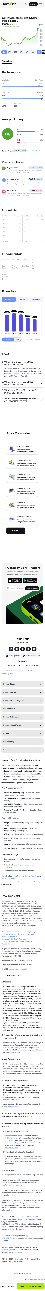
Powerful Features (10, 818)
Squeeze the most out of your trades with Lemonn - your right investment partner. (22, 573)
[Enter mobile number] (18, 588)
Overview (7, 62)
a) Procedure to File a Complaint (16, 1131)
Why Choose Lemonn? (11, 788)
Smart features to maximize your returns (20, 871)
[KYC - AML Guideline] (10, 934)
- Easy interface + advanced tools (23, 811)
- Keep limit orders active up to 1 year (23, 834)
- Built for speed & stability (22, 799)
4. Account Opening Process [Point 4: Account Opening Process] (14, 1080)
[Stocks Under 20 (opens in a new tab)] (22, 463)
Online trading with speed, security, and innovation (19, 866)
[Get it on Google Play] (30, 580)
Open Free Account (32, 588)
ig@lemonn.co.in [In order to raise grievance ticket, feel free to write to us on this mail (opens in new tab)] (12, 1106)
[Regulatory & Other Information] (15, 939)
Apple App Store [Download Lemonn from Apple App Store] (8, 878)
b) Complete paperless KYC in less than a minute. (23, 1090)
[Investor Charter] (27, 934)
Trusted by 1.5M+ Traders (22, 568)
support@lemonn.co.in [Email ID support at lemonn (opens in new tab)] (18, 969)
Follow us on (22, 642)
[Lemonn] (22, 638)
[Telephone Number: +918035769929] (22, 961)
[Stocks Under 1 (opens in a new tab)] (22, 505)
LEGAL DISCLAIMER (11, 896)
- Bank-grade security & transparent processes (22, 805)
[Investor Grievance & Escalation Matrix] (17, 941)
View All (15, 530)
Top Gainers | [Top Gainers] (22, 671)
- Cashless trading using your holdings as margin (23, 823)
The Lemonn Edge (9, 854)
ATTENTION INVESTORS (11, 976)
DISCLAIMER (7, 1170)
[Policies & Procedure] (10, 936)
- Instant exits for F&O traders (23, 848)
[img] (12, 655)
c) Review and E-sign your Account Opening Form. (21, 1093)
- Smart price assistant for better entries (22, 844)
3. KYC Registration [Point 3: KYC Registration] (10, 1059)
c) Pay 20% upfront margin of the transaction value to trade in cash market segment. (22, 1004)
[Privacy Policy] (30, 932)
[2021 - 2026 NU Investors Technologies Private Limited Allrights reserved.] (22, 1260)
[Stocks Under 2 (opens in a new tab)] (22, 491)
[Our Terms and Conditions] (12, 932)
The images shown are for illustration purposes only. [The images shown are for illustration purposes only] (22, 1175)
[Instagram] (16, 649)
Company (22, 661)
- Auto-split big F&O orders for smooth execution (21, 839)
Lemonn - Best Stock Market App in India (20, 760)
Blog (20, 665)
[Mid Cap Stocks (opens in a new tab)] (22, 449)
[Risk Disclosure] (7, 944)
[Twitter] (11, 649)
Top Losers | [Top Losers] (33, 671)
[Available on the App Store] (15, 580)
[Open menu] (40, 4)
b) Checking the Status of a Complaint (18, 1152)
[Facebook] (22, 649)
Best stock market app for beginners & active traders (22, 860)
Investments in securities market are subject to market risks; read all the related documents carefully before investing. (20, 1182)
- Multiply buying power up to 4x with (20, 829)
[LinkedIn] (34, 649)
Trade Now (33, 4)
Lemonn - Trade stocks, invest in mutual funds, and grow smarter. (22, 883)
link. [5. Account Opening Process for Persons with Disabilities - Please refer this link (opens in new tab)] (31, 1116)
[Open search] (26, 4)
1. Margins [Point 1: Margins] (6, 982)
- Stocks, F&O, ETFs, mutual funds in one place (21, 793)
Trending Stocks (8, 674)
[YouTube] (28, 649)
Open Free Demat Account (31, 1286)
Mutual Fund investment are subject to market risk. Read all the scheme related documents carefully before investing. (21, 1192)
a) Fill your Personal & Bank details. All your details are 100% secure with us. (21, 1086)
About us (11, 665)
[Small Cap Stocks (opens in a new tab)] (22, 519)
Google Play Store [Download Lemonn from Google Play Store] (31, 876)
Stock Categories (18, 433)
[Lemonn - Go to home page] (9, 3)
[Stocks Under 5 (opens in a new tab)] (22, 477)
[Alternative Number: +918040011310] (22, 965)
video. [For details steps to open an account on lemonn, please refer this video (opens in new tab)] (17, 1100)
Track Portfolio (32, 665)
